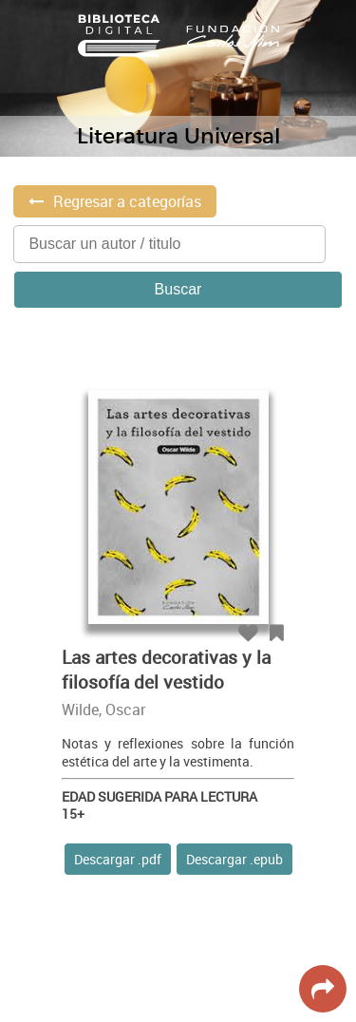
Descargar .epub (234, 859)
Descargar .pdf (117, 859)
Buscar (178, 289)
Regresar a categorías (127, 201)
